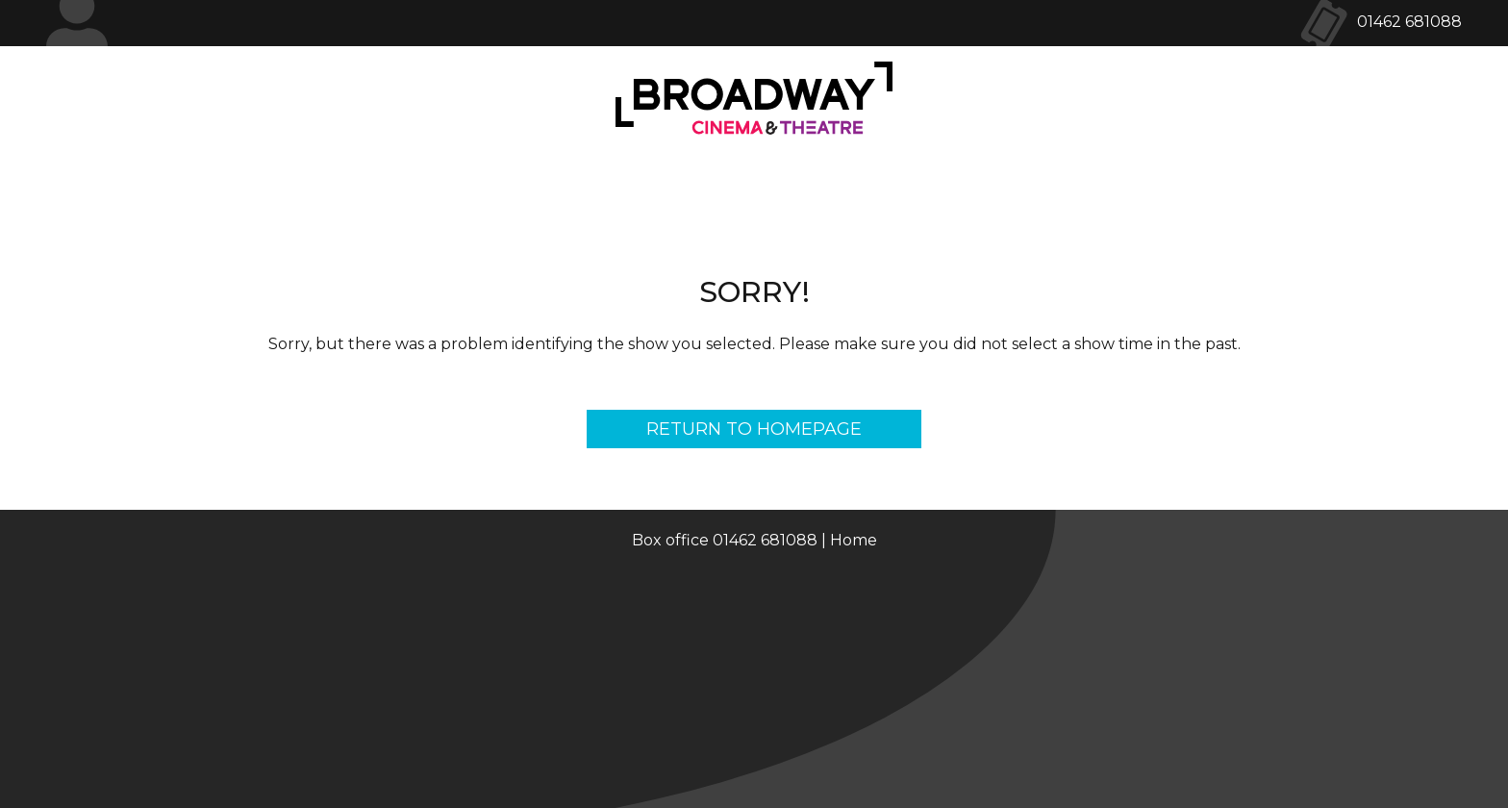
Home (853, 540)
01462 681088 (1409, 22)
